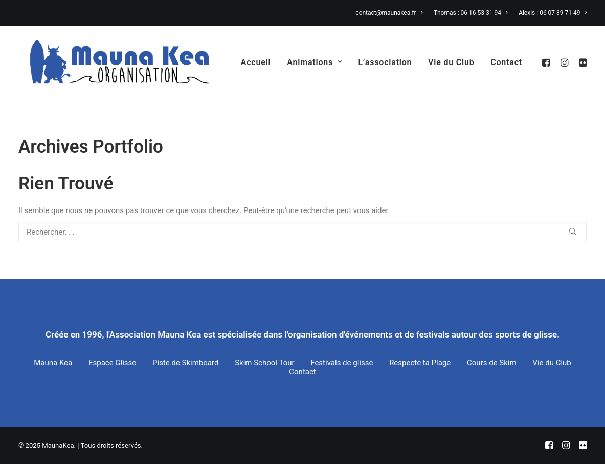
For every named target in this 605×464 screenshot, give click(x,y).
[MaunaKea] (107, 62)
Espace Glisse (112, 362)
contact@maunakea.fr (388, 12)
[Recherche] (302, 232)
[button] (547, 62)
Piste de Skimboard (185, 362)
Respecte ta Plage (420, 362)
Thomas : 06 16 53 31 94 (471, 12)
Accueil (256, 62)
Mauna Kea (53, 362)
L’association (385, 62)
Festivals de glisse (341, 362)
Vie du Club (451, 62)
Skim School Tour (264, 362)
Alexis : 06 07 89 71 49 (553, 12)
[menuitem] (391, 13)
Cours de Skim (492, 362)
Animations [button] (314, 62)
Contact (506, 62)
